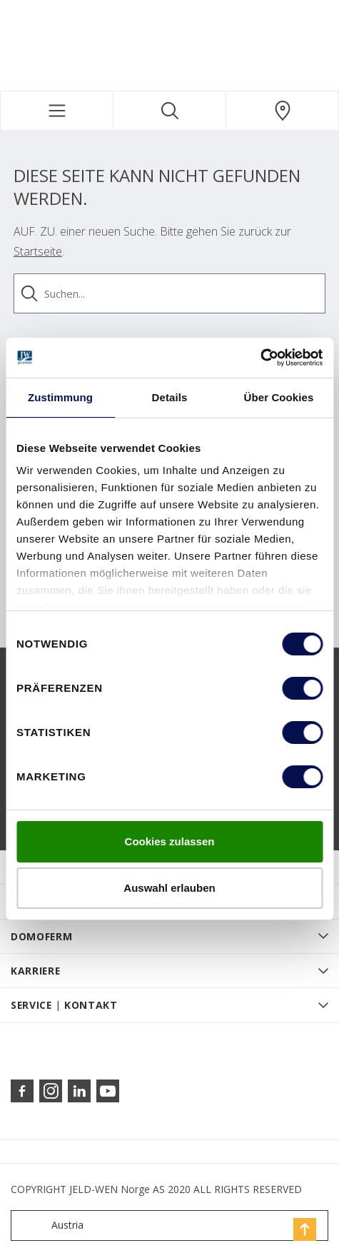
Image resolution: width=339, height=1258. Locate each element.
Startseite (38, 251)
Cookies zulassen (170, 841)
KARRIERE (36, 970)
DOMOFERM (42, 936)
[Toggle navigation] (56, 111)
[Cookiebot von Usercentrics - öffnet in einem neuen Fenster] (260, 357)
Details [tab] (170, 397)
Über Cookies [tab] (279, 397)
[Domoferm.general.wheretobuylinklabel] (282, 111)
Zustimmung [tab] (60, 397)
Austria (50, 1225)
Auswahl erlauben (169, 888)
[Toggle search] (169, 111)
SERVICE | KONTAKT (64, 1005)
